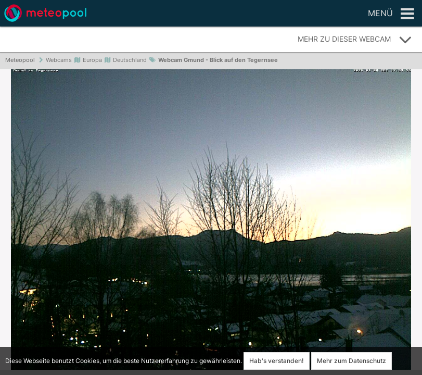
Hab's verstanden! (276, 361)
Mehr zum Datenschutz (351, 361)
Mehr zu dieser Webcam (355, 39)
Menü (391, 14)
